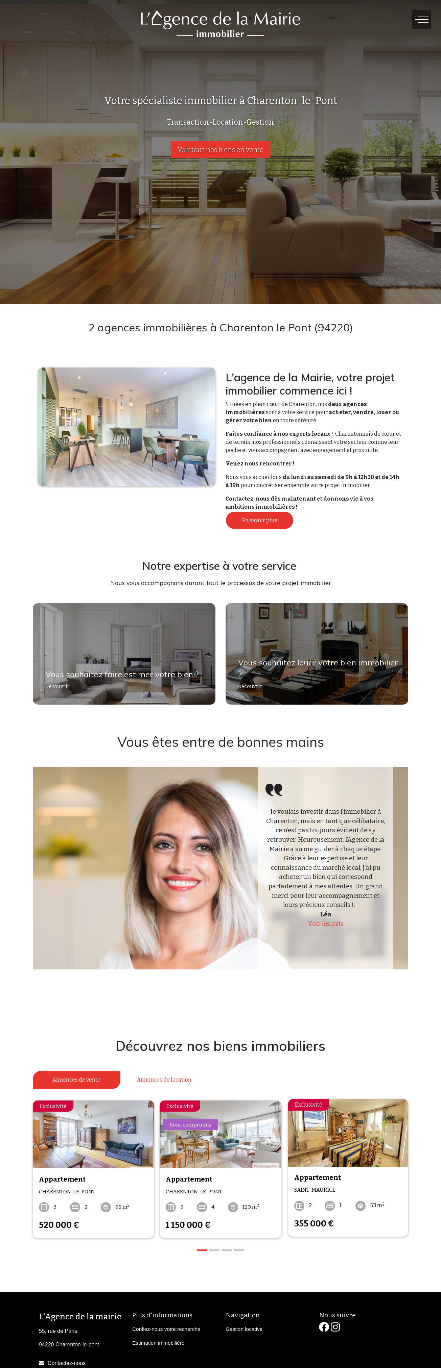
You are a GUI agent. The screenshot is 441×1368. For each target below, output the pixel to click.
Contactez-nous (67, 1360)
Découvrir (55, 690)
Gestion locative (244, 1326)
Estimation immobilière (158, 1340)
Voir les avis (326, 924)
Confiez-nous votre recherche (166, 1326)
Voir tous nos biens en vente (220, 150)
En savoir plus (259, 520)
